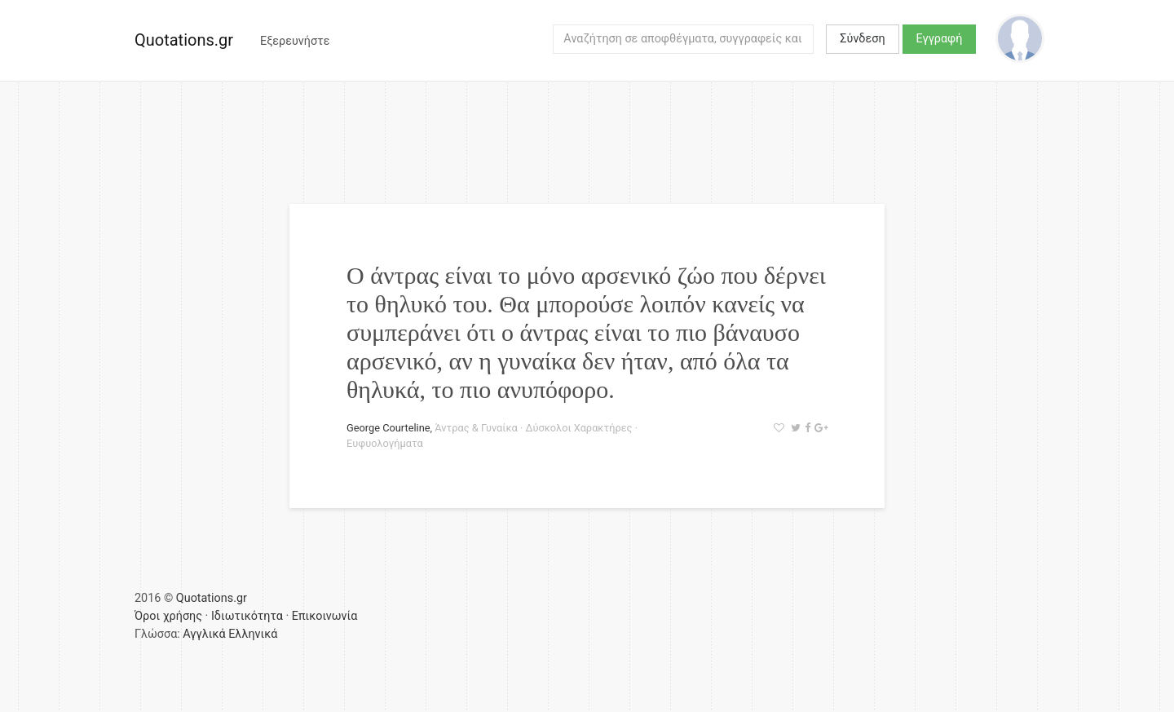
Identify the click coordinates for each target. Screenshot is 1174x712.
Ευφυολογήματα (384, 443)
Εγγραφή (939, 39)
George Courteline (388, 428)
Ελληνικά (252, 634)
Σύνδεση (862, 39)
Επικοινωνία (325, 616)
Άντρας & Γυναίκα (476, 428)
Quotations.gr (184, 40)
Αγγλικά (204, 634)
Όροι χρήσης (168, 616)
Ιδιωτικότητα (247, 616)
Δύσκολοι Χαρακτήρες (578, 428)
